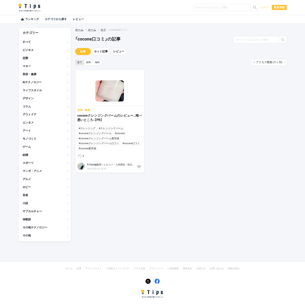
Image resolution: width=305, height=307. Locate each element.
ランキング (29, 19)
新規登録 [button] (279, 7)
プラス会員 (139, 268)
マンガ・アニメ (32, 170)
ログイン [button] (265, 7)
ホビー (27, 187)
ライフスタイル (32, 90)
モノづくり (29, 138)
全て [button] (79, 62)
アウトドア (29, 114)
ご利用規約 (173, 268)
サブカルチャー (32, 211)
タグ (103, 29)
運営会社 (187, 268)
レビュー (78, 19)
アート (27, 130)
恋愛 (25, 58)
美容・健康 (29, 74)
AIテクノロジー (32, 82)
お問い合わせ (217, 268)
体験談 (27, 219)
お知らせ (201, 268)
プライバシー (156, 268)
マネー (27, 66)
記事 (83, 51)
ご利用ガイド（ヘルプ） (117, 268)
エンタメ (28, 122)
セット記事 (101, 51)
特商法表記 (234, 268)
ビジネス (28, 50)
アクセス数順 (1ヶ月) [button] (269, 62)
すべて (27, 41)
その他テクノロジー (35, 227)
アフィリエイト (93, 268)
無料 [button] (97, 62)
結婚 (25, 154)
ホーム (79, 29)
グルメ (27, 179)
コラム (27, 106)
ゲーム (27, 146)
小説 (25, 203)
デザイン (28, 98)
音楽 (25, 195)
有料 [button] (88, 62)
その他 (27, 235)
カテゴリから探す (56, 19)
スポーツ (28, 162)
